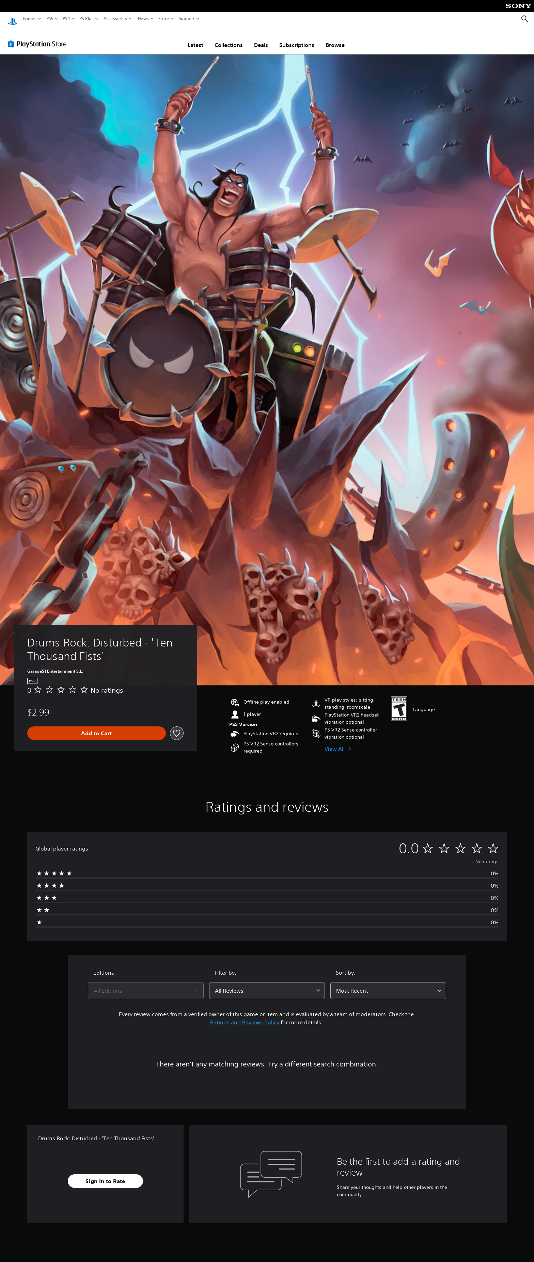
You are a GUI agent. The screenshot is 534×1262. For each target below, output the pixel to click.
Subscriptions (296, 38)
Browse (335, 38)
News (143, 18)
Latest (195, 38)
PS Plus (86, 18)
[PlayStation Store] (39, 37)
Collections (229, 38)
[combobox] (146, 984)
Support (187, 18)
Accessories (115, 18)
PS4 (66, 18)
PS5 (49, 18)
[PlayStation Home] (12, 19)
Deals (261, 38)
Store (163, 18)
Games (29, 18)
